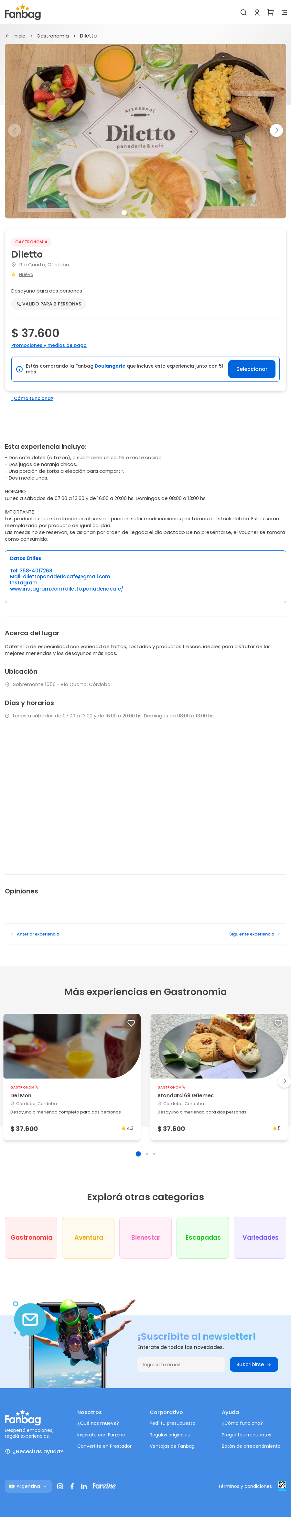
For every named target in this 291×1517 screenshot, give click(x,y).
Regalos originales (170, 1435)
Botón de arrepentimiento (251, 1446)
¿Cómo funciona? (32, 398)
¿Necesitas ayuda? (34, 1452)
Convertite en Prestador (104, 1446)
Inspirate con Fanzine (101, 1435)
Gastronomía (53, 36)
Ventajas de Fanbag (172, 1446)
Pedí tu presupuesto (172, 1423)
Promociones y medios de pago (49, 345)
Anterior (34, 934)
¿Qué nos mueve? (98, 1423)
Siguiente (255, 934)
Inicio (15, 36)
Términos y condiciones (245, 1486)
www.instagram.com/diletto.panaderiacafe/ (67, 589)
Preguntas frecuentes (246, 1435)
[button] (276, 130)
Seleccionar (251, 369)
